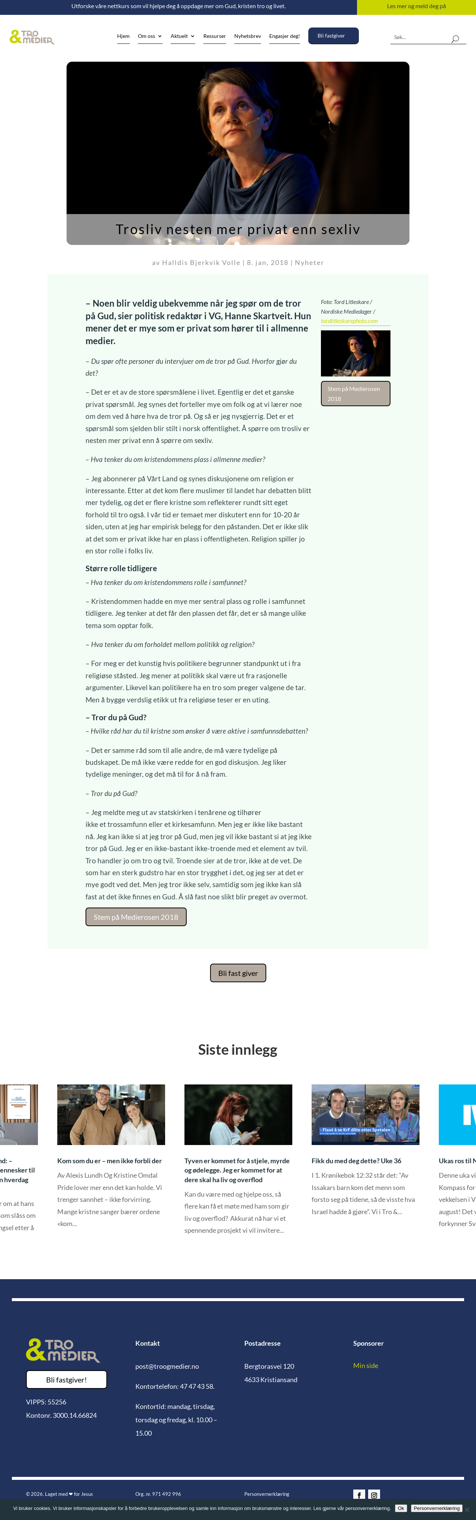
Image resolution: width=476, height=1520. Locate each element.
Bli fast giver (238, 972)
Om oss (146, 36)
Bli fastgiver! (66, 1379)
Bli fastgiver (331, 35)
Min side (365, 1365)
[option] (238, 1165)
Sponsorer (368, 1343)
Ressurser (214, 36)
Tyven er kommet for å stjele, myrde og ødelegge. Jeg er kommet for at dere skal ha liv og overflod (237, 1170)
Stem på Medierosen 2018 (136, 916)
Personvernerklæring (266, 1494)
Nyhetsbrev (247, 36)
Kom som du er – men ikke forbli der (109, 1161)
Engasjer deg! (284, 36)
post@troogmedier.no (167, 1366)
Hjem (123, 36)
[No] (466, 1509)
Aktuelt (179, 36)
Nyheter (309, 262)
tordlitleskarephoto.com (349, 320)
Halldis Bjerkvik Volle (201, 262)
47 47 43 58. (197, 1386)
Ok (401, 1508)
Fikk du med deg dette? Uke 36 (356, 1161)
